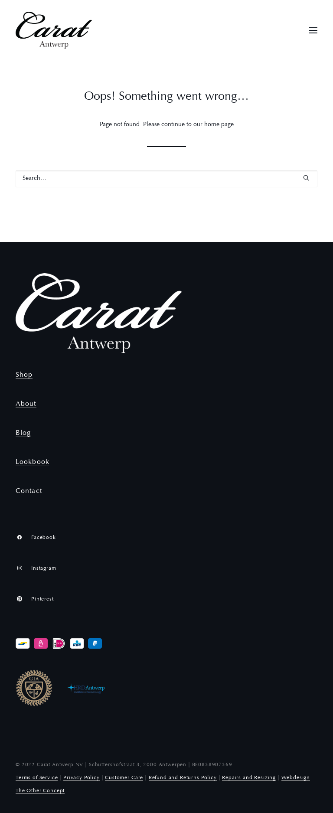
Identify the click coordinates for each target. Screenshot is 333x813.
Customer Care (124, 777)
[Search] (166, 178)
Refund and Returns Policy (183, 777)
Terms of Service (37, 777)
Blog (23, 433)
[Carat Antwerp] (54, 30)
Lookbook (32, 462)
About (26, 404)
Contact (29, 491)
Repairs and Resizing (249, 777)
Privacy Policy (81, 777)
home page (219, 125)
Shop (24, 375)
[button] (313, 30)
